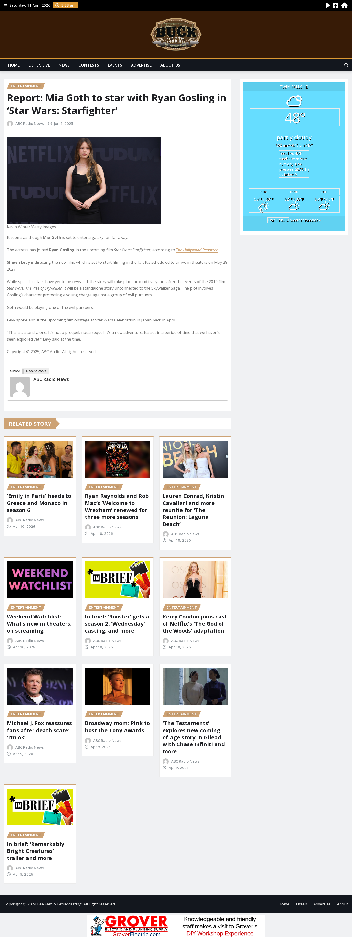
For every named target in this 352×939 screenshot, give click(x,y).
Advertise (141, 65)
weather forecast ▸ (294, 220)
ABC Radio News (29, 123)
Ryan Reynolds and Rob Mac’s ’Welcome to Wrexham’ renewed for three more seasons (117, 506)
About (342, 904)
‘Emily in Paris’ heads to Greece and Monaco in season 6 (39, 502)
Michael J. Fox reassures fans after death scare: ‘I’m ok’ (39, 730)
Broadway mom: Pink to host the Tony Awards (117, 726)
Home (14, 65)
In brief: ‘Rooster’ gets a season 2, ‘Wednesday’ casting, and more (117, 623)
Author (15, 371)
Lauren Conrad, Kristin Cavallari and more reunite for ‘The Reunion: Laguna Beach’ (193, 509)
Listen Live (39, 65)
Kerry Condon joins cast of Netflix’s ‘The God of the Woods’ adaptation (195, 623)
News (64, 65)
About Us (170, 65)
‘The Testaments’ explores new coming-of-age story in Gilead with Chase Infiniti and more (194, 737)
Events (115, 65)
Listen (301, 904)
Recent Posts (36, 371)
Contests (88, 65)
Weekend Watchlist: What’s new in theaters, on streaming (39, 623)
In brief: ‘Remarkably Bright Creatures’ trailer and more (35, 850)
